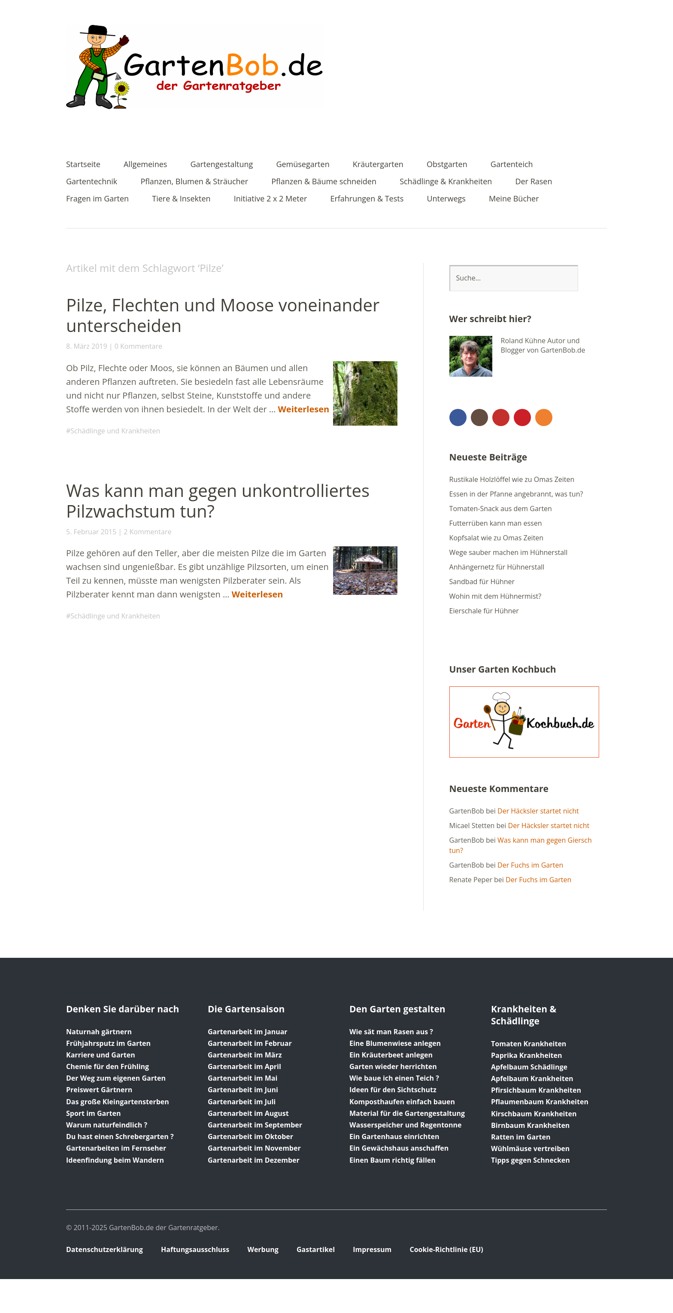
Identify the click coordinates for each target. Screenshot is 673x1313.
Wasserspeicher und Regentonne (405, 1125)
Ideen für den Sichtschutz (393, 1089)
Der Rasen (533, 181)
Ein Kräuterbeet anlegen (391, 1055)
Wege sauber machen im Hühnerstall (508, 552)
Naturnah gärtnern (99, 1031)
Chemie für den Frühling (107, 1066)
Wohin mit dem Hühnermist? (495, 596)
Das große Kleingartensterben (117, 1101)
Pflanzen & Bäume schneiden (323, 181)
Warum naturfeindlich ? (106, 1125)
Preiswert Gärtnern (99, 1089)
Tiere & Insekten (181, 199)
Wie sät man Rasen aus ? (391, 1031)
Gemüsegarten (302, 164)
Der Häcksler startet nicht (538, 811)
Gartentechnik (91, 181)
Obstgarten (447, 164)
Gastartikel (316, 1249)
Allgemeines (145, 164)
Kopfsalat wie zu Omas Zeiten (496, 537)
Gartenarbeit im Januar (248, 1031)
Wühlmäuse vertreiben (530, 1148)
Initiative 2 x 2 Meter (270, 199)
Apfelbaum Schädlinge (529, 1067)
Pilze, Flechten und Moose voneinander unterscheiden (222, 315)
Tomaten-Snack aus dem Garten (500, 508)
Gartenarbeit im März (245, 1055)
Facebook (458, 417)
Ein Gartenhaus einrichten (394, 1136)
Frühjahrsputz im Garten (108, 1043)
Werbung (262, 1249)
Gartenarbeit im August (248, 1113)
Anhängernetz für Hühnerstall (497, 567)
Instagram (479, 417)
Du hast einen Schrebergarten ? (120, 1136)
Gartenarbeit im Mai (242, 1078)
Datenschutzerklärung (104, 1249)
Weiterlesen (304, 409)
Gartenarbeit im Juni (243, 1089)
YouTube (500, 417)
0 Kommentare (138, 346)
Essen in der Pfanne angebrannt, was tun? (516, 494)
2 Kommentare (147, 531)
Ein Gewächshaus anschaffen (399, 1148)
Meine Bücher (514, 199)
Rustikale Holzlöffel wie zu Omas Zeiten (512, 479)
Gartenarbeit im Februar (250, 1043)
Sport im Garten (93, 1113)
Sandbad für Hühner (482, 581)
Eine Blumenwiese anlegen (395, 1043)
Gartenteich (512, 164)
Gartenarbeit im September (255, 1125)
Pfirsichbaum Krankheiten (536, 1090)
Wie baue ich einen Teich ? (394, 1078)
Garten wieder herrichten (393, 1066)
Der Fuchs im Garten (530, 865)
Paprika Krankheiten (526, 1055)
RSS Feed (543, 417)
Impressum (372, 1249)
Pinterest (522, 417)
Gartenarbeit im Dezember (254, 1160)
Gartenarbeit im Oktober (250, 1136)
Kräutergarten (378, 164)
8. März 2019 (86, 346)
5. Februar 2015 (91, 531)
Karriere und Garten (100, 1055)
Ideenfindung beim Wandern (115, 1160)
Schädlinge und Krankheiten (115, 431)
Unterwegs (446, 199)
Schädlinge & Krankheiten (446, 181)
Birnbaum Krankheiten (530, 1125)
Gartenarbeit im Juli (242, 1101)
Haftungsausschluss (195, 1249)
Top (598, 1250)
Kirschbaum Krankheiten (533, 1113)
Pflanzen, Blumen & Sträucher (194, 181)
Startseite (83, 164)
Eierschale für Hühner (484, 610)
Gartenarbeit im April (244, 1066)
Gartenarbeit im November (254, 1148)
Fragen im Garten (97, 199)
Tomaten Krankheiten (528, 1043)
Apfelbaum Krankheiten (532, 1078)
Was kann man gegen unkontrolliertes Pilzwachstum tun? (218, 500)
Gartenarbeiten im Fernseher (116, 1148)
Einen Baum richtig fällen (392, 1160)
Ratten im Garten (520, 1137)
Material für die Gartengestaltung (407, 1113)
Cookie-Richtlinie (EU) (446, 1249)
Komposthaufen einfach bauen (402, 1101)
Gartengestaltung (222, 164)
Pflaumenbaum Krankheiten (539, 1101)
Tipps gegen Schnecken (530, 1160)
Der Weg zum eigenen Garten (116, 1078)
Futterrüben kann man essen (495, 523)
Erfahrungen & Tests (366, 199)
